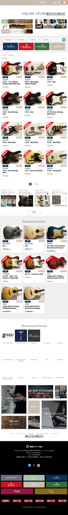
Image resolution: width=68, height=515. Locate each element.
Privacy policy (21, 433)
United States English (55, 14)
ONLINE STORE (34, 13)
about (12, 433)
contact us (55, 433)
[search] (63, 39)
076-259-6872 (35, 455)
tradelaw (31, 433)
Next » (37, 184)
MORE (34, 212)
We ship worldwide (43, 433)
